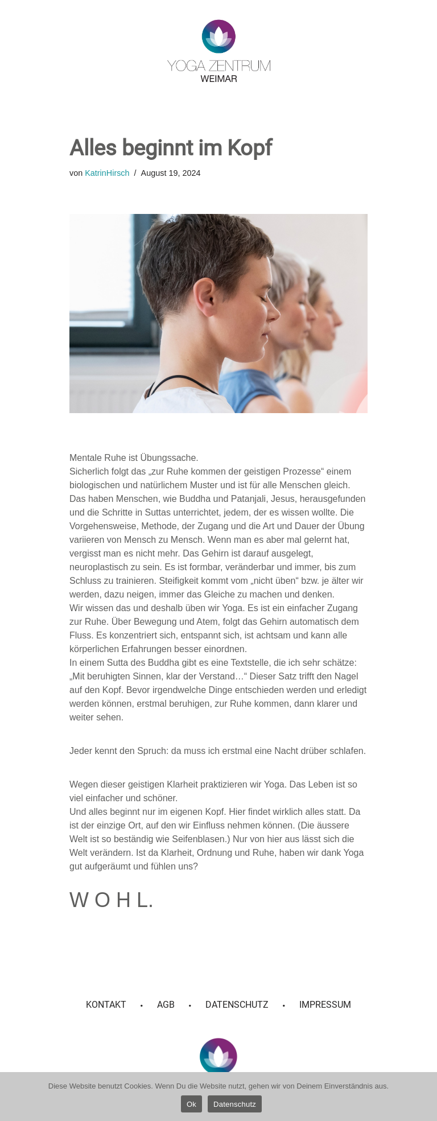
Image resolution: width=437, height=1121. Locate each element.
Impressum (325, 1004)
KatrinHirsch (107, 173)
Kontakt (106, 1004)
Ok (191, 1104)
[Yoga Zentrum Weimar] (218, 50)
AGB (166, 1004)
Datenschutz (237, 1004)
